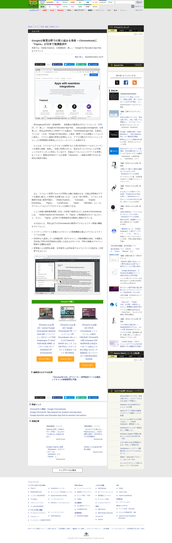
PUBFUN (119, 499)
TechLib (100, 519)
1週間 (130, 30)
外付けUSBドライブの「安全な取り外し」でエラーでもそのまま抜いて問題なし (131, 398)
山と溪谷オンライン (83, 506)
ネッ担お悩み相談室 (36, 506)
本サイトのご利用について (36, 528)
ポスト (42, 64)
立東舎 (79, 499)
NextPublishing (55, 516)
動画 (115, 10)
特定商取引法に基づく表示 (135, 528)
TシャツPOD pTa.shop (126, 509)
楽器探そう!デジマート (84, 492)
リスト (49, 64)
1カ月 (139, 30)
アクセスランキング (121, 27)
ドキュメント (100, 10)
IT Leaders (33, 499)
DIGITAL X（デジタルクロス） (60, 503)
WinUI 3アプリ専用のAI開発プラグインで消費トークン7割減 (130, 413)
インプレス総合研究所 (37, 495)
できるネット (34, 516)
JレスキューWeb (103, 499)
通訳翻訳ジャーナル (104, 495)
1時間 (112, 30)
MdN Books (101, 509)
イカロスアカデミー (104, 503)
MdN (97, 506)
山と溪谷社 (78, 503)
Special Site (118, 65)
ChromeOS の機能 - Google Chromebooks (48, 409)
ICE (117, 485)
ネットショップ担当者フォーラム (61, 492)
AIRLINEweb (102, 488)
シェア (59, 64)
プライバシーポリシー (94, 528)
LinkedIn (94, 64)
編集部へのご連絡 (78, 528)
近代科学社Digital (82, 516)
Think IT (33, 488)
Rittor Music (79, 485)
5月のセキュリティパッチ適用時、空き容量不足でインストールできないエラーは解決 (131, 151)
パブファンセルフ (124, 502)
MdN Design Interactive (105, 513)
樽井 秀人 (79, 57)
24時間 (121, 30)
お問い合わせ (52, 528)
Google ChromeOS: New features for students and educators (56, 412)
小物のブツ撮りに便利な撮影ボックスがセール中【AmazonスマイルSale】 (131, 171)
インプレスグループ (118, 528)
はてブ (71, 64)
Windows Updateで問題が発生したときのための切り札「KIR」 (130, 436)
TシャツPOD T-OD (83, 495)
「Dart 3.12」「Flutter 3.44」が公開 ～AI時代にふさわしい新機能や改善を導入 (131, 304)
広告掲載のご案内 (64, 528)
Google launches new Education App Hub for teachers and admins (58, 415)
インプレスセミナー (57, 499)
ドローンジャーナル (36, 503)
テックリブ (99, 516)
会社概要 (106, 528)
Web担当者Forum (36, 492)
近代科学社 (78, 513)
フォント (123, 10)
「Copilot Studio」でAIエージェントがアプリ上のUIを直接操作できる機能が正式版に (131, 344)
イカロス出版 (100, 485)
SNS (109, 10)
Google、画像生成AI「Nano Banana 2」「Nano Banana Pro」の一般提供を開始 (130, 134)
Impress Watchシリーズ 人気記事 (127, 353)
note (83, 64)
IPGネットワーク (122, 506)
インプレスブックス (57, 512)
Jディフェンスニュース (105, 492)
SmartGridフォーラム (57, 488)
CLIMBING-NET (82, 509)
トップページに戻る (67, 470)
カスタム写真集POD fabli (127, 512)
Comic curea (123, 492)
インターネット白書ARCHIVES (40, 520)
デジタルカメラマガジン (38, 513)
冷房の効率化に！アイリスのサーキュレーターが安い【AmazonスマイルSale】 (131, 214)
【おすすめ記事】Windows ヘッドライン (128, 391)
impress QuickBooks (125, 495)
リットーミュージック (84, 488)
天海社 (121, 488)
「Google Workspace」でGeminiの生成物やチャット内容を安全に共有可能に (130, 273)
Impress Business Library (59, 495)
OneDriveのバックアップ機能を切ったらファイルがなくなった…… (131, 450)
